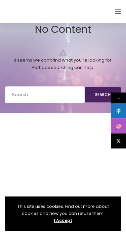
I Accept (63, 220)
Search (103, 94)
